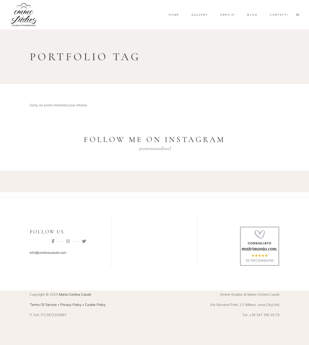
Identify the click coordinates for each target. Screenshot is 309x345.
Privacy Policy (71, 304)
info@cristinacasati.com (48, 252)
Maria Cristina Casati (75, 294)
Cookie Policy (95, 304)
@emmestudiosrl (154, 148)
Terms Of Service (43, 304)
